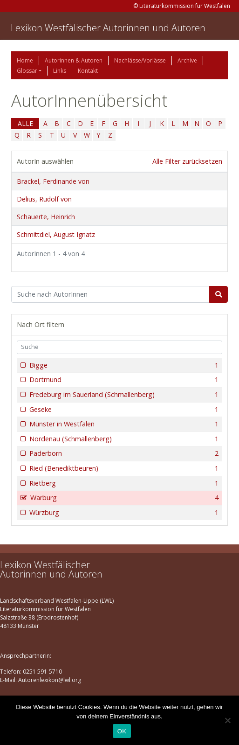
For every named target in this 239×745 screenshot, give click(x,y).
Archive (187, 60)
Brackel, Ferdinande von (53, 181)
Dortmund (123, 380)
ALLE (25, 123)
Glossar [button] (27, 71)
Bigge (123, 365)
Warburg (123, 498)
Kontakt (88, 71)
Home (25, 60)
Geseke (123, 409)
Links (59, 71)
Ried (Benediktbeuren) (123, 468)
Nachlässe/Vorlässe (140, 60)
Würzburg (123, 513)
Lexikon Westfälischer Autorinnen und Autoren (108, 27)
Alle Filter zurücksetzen (187, 161)
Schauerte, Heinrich (46, 216)
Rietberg (123, 483)
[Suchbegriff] (110, 294)
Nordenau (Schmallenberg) (123, 439)
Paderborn (123, 453)
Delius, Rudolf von (44, 199)
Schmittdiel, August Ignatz (56, 234)
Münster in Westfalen (123, 424)
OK (121, 731)
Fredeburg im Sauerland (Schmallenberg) (123, 395)
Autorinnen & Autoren (73, 60)
